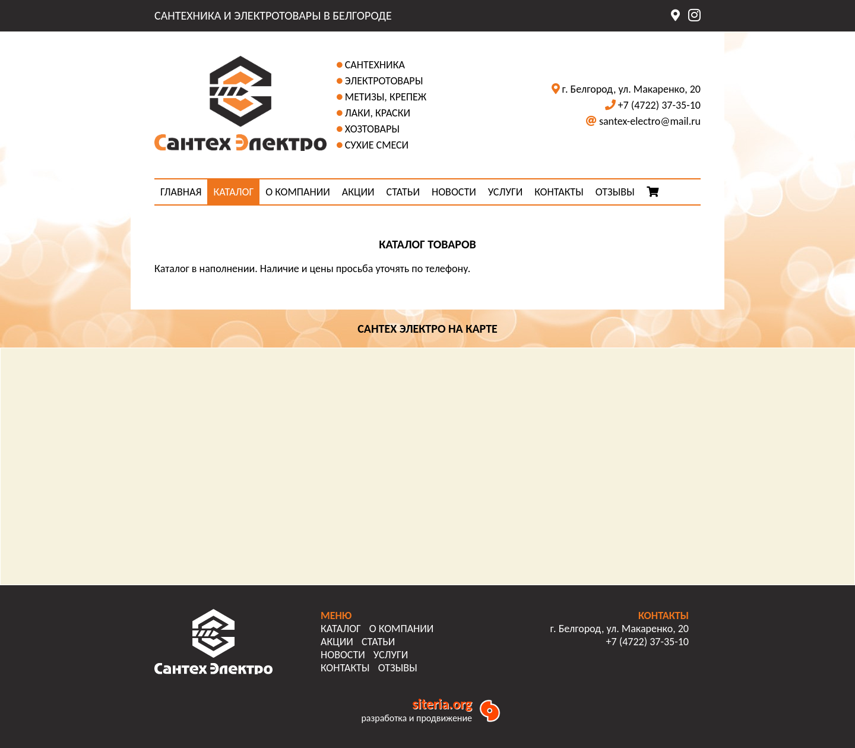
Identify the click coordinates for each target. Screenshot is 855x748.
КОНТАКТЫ (559, 191)
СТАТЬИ (403, 191)
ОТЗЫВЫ (615, 191)
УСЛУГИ (505, 191)
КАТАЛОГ (233, 191)
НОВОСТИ (454, 191)
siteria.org (442, 703)
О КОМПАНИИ (297, 191)
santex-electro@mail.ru (650, 121)
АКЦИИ (358, 191)
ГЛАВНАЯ (180, 191)
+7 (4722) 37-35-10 (659, 105)
